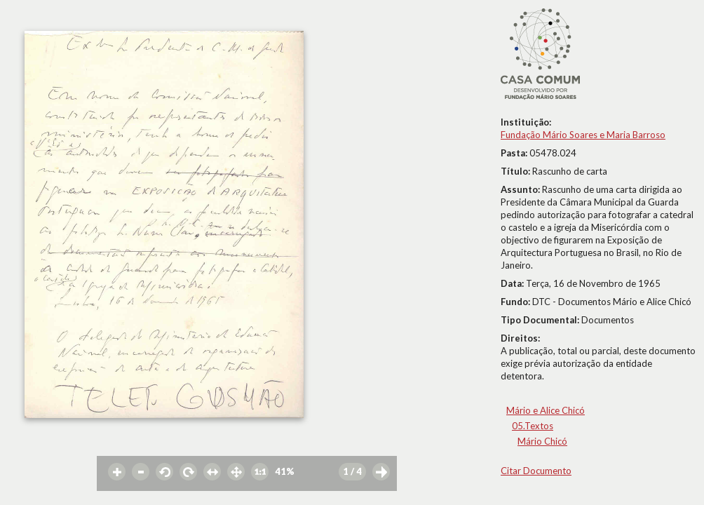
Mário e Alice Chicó (545, 410)
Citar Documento (536, 470)
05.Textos (532, 425)
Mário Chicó (542, 441)
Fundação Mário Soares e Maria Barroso (583, 134)
